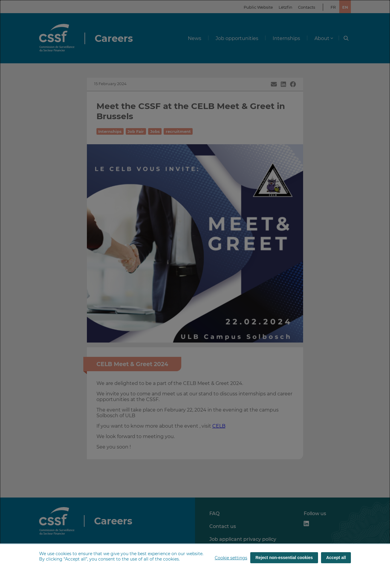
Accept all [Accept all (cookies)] (336, 557)
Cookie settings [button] (231, 558)
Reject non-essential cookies (284, 557)
